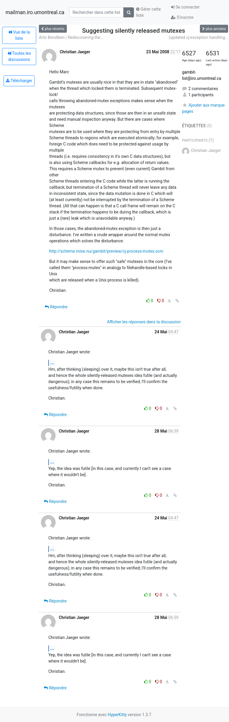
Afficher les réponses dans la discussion (144, 321)
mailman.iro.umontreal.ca (35, 12)
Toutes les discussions (19, 56)
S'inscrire (182, 17)
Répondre (56, 306)
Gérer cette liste (148, 12)
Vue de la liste (19, 35)
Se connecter (185, 7)
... (52, 362)
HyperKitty (117, 714)
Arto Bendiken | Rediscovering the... (71, 37)
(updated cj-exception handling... (198, 37)
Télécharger (19, 80)
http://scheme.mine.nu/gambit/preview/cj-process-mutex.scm (106, 251)
